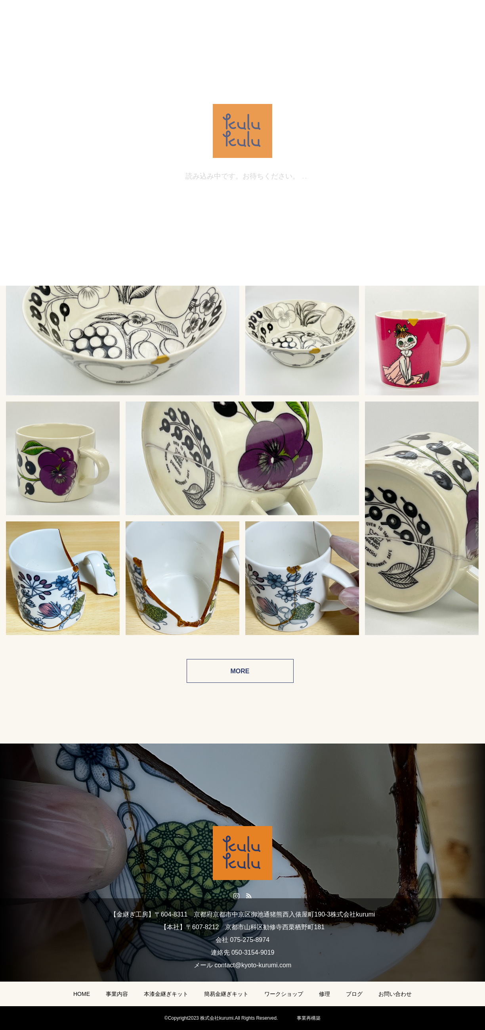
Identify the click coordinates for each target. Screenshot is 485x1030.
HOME (81, 994)
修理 (324, 994)
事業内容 (117, 994)
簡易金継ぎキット (226, 994)
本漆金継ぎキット (166, 994)
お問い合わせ (395, 994)
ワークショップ (283, 994)
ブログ (354, 994)
